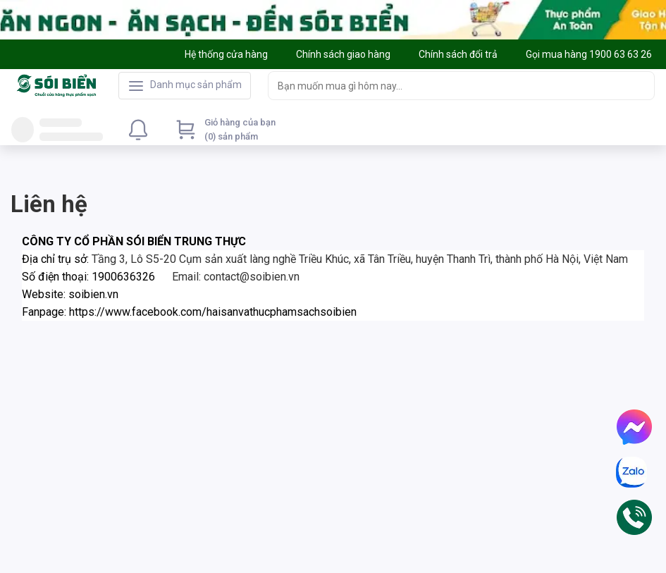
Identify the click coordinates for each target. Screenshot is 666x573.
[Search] (640, 85)
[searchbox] (448, 86)
